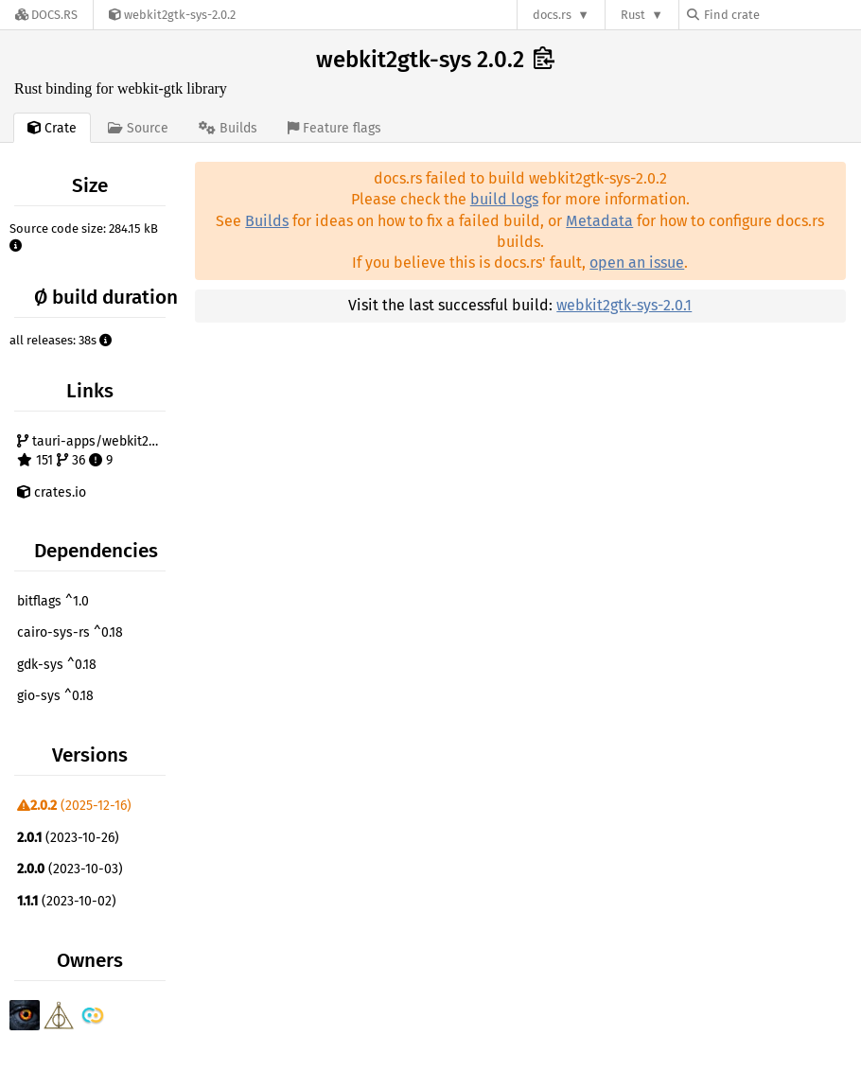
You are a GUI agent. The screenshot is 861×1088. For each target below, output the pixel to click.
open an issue (636, 263)
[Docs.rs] (46, 14)
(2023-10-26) (68, 838)
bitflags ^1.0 (53, 601)
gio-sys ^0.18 (55, 696)
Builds (267, 221)
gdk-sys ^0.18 (57, 665)
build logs (504, 199)
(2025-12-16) (74, 806)
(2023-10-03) (70, 869)
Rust (633, 15)
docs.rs (552, 15)
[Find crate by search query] (781, 14)
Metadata (599, 221)
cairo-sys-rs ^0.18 (70, 632)
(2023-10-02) (66, 901)
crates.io (51, 492)
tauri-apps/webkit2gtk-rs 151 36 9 (93, 450)
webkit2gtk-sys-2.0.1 (624, 305)
